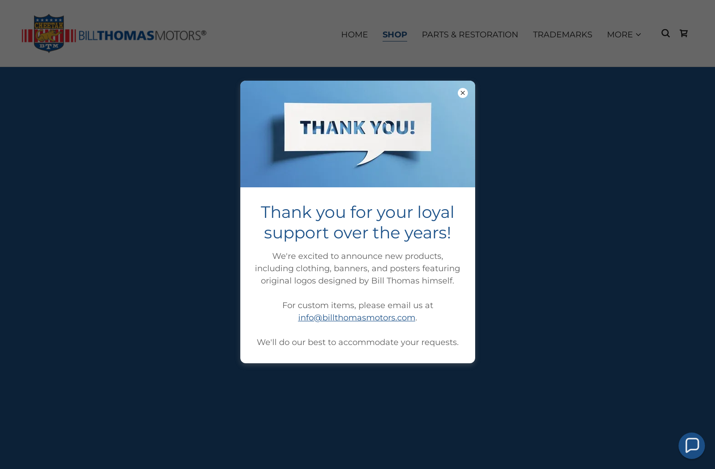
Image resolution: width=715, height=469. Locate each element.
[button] (692, 446)
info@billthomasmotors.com (356, 318)
